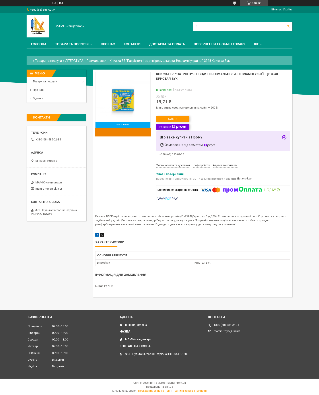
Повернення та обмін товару (219, 44)
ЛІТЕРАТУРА (74, 60)
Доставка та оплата (167, 44)
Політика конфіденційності (190, 390)
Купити (172, 118)
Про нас (108, 44)
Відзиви (38, 98)
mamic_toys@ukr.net (48, 188)
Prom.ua (181, 382)
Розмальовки (96, 60)
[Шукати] (288, 26)
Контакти (132, 44)
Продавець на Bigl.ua (159, 386)
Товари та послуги (72, 44)
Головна (38, 44)
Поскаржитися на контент (154, 390)
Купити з (172, 127)
